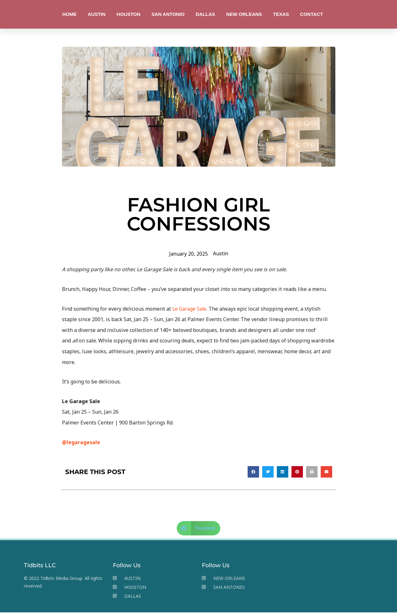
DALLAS (205, 14)
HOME (69, 14)
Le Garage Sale (190, 308)
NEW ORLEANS (244, 14)
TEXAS (281, 14)
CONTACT (311, 14)
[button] (253, 472)
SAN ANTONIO (168, 14)
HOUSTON (128, 14)
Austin (221, 253)
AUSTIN (97, 14)
